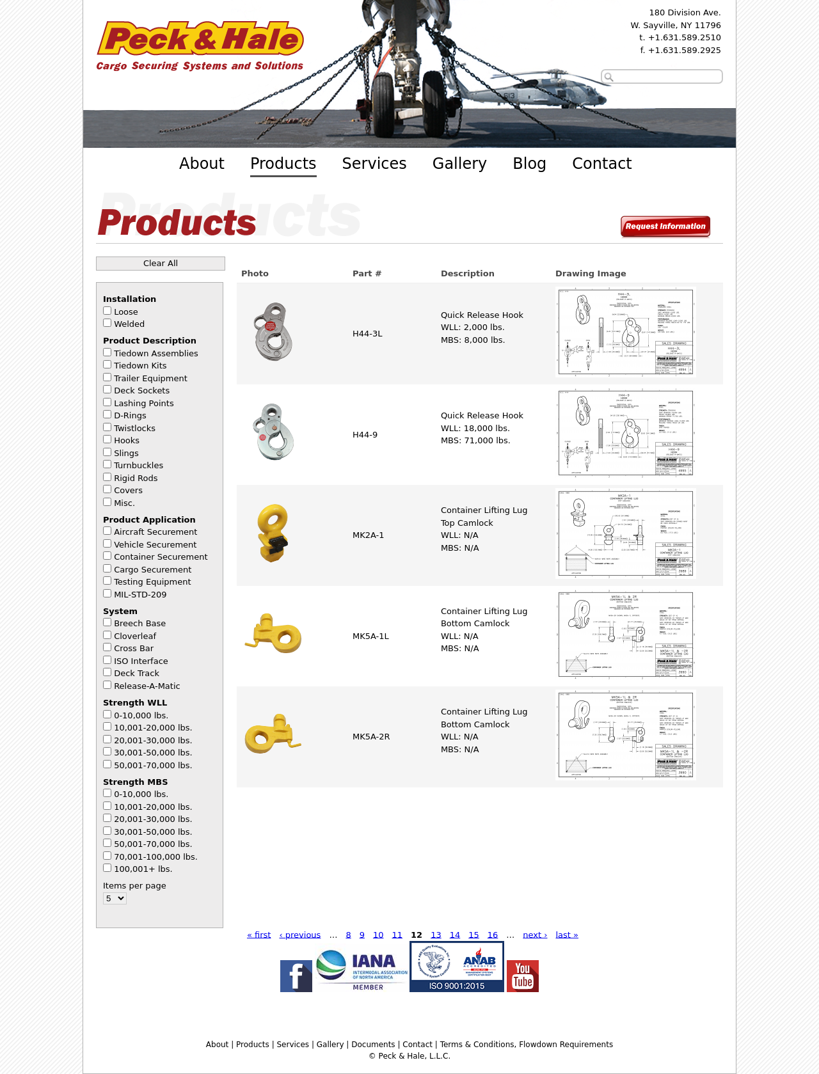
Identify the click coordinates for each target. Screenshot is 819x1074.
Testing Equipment (152, 582)
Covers (128, 490)
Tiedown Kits (140, 365)
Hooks (126, 440)
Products (283, 164)
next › (535, 934)
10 (378, 934)
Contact (602, 164)
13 (436, 934)
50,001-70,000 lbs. (153, 765)
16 (493, 934)
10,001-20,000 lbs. (153, 727)
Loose (126, 312)
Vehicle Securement (155, 544)
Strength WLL (135, 702)
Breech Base (140, 623)
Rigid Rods (135, 478)
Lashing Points (144, 403)
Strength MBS (135, 782)
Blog (529, 164)
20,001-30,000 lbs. (153, 740)
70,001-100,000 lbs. (156, 857)
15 (473, 934)
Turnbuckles (138, 465)
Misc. (124, 503)
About (202, 164)
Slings (126, 453)
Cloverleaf (135, 636)
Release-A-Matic (147, 686)
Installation (129, 299)
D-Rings (130, 415)
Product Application (149, 520)
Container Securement (160, 557)
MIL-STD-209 (140, 594)
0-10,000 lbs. (141, 715)
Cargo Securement (152, 569)
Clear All (160, 263)
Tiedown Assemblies (156, 353)
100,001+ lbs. (143, 869)
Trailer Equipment (150, 378)
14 (455, 934)
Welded (129, 324)
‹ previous (300, 934)
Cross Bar (134, 648)
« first (259, 934)
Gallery (460, 164)
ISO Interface (141, 661)
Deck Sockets (142, 390)
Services (374, 164)
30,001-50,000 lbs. (153, 752)
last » (566, 934)
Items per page (134, 885)
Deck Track (136, 673)
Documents (373, 1044)
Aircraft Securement (155, 532)
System (120, 611)
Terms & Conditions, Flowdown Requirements (526, 1044)
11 (397, 934)
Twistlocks (134, 428)
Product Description (149, 340)
